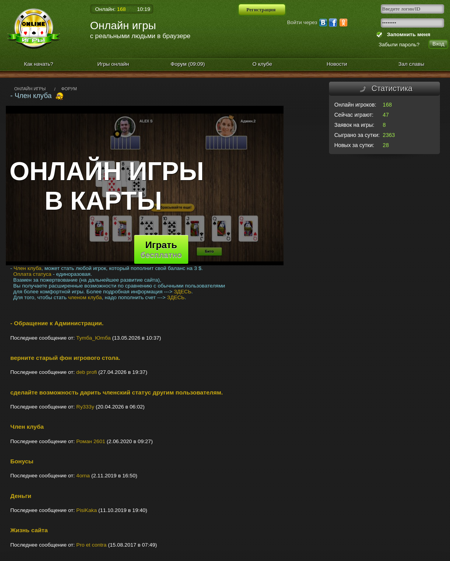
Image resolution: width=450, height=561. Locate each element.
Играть (161, 249)
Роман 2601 (90, 441)
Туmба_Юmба (93, 338)
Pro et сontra (91, 545)
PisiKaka (86, 510)
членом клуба (85, 297)
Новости (337, 64)
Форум (188, 64)
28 (386, 145)
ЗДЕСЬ (182, 292)
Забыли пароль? (399, 44)
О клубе (262, 64)
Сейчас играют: (354, 115)
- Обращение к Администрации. (57, 323)
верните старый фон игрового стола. (66, 357)
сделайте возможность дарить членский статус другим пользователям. (117, 392)
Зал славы (411, 64)
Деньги (21, 496)
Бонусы (22, 461)
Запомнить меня (407, 34)
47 (386, 115)
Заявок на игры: (354, 125)
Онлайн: (110, 9)
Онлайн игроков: (355, 105)
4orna (83, 476)
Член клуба (28, 268)
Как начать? (38, 64)
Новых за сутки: (354, 145)
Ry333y (85, 407)
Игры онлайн (113, 64)
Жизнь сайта (29, 530)
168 (387, 105)
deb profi (86, 372)
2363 (389, 135)
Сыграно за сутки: (357, 135)
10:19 (143, 9)
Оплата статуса (32, 274)
